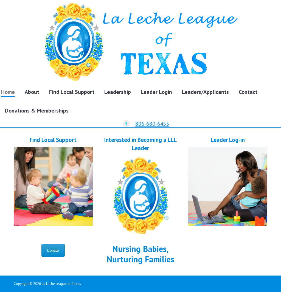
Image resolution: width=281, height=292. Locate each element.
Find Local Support (53, 140)
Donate (53, 250)
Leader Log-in (228, 140)
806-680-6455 (152, 123)
